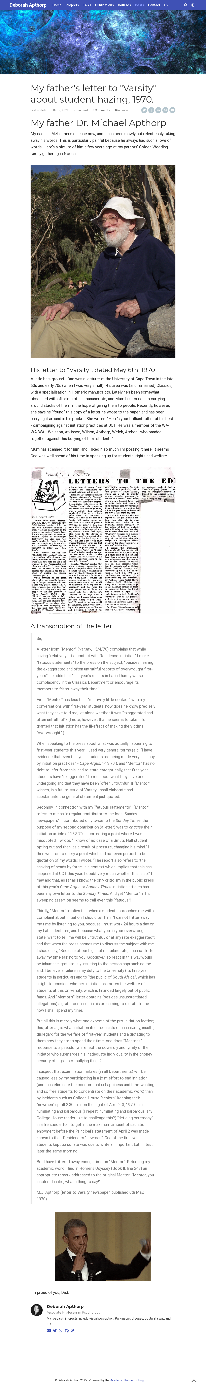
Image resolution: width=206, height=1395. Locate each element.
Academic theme (121, 1380)
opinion (123, 110)
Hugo (141, 1380)
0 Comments (101, 110)
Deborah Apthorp (27, 5)
